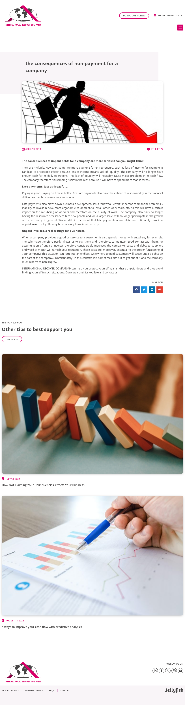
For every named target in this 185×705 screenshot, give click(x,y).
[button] (180, 28)
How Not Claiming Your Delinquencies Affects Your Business (43, 485)
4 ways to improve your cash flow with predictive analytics (42, 627)
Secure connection (170, 15)
